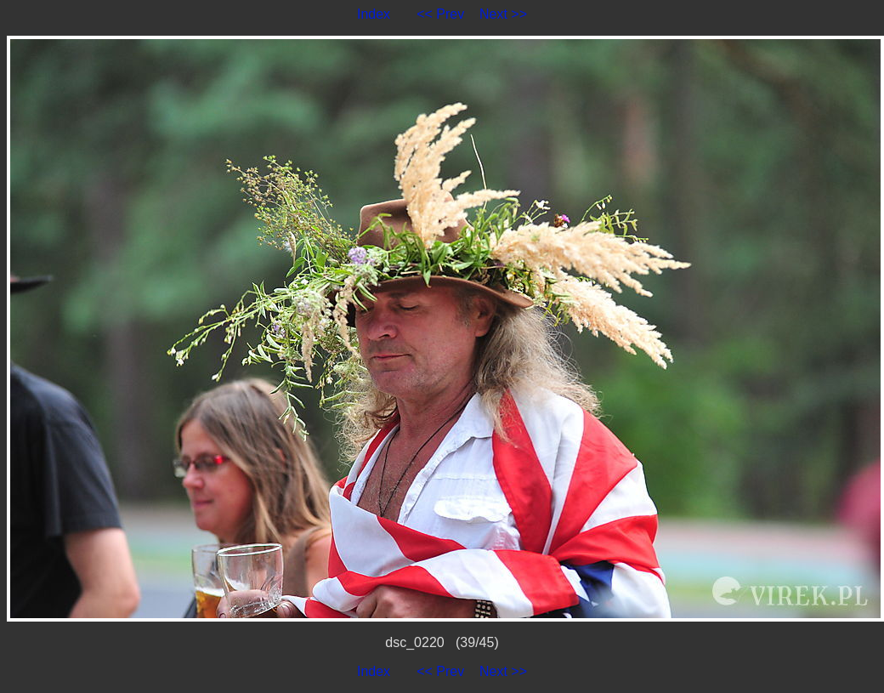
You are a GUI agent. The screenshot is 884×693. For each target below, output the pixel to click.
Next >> (503, 14)
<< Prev (440, 14)
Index (373, 14)
